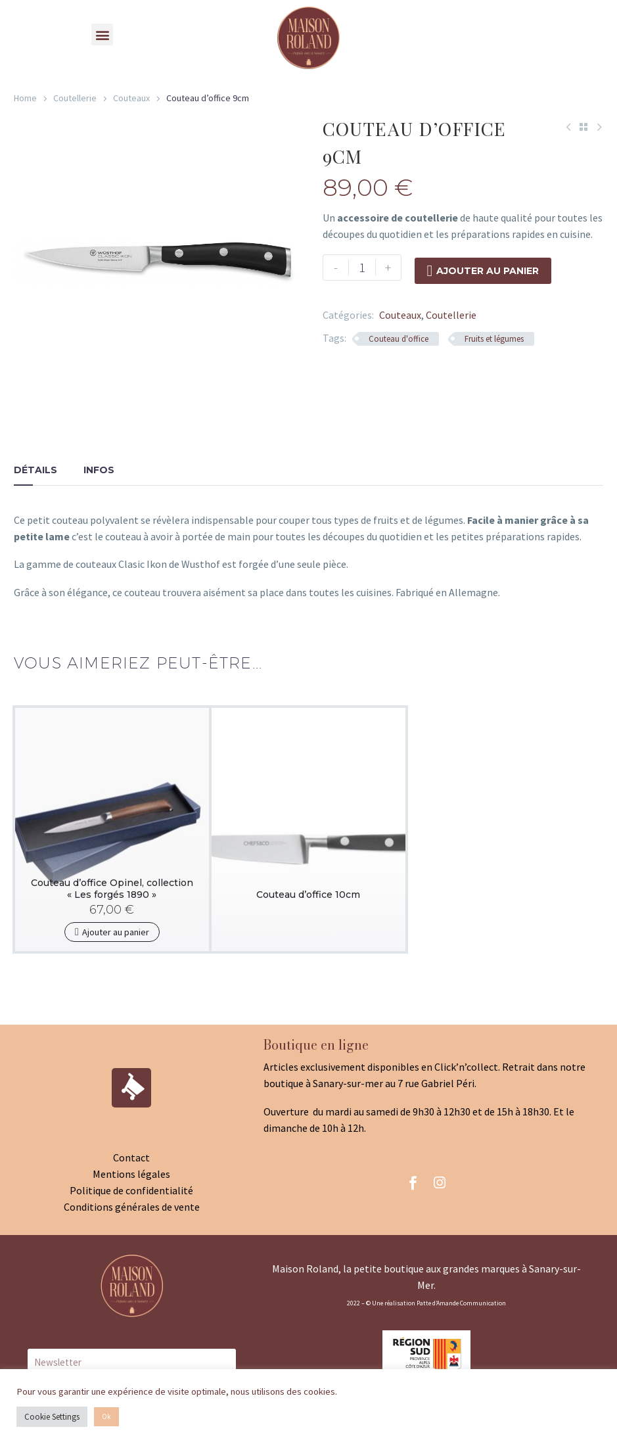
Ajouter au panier (483, 267)
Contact (131, 1157)
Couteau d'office (398, 338)
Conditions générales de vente (132, 1206)
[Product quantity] (362, 267)
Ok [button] (106, 1416)
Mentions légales (131, 1173)
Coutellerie (75, 98)
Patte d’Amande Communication (461, 1303)
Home (25, 98)
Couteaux (131, 98)
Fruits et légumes (494, 338)
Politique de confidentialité (131, 1190)
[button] (102, 34)
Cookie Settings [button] (52, 1416)
